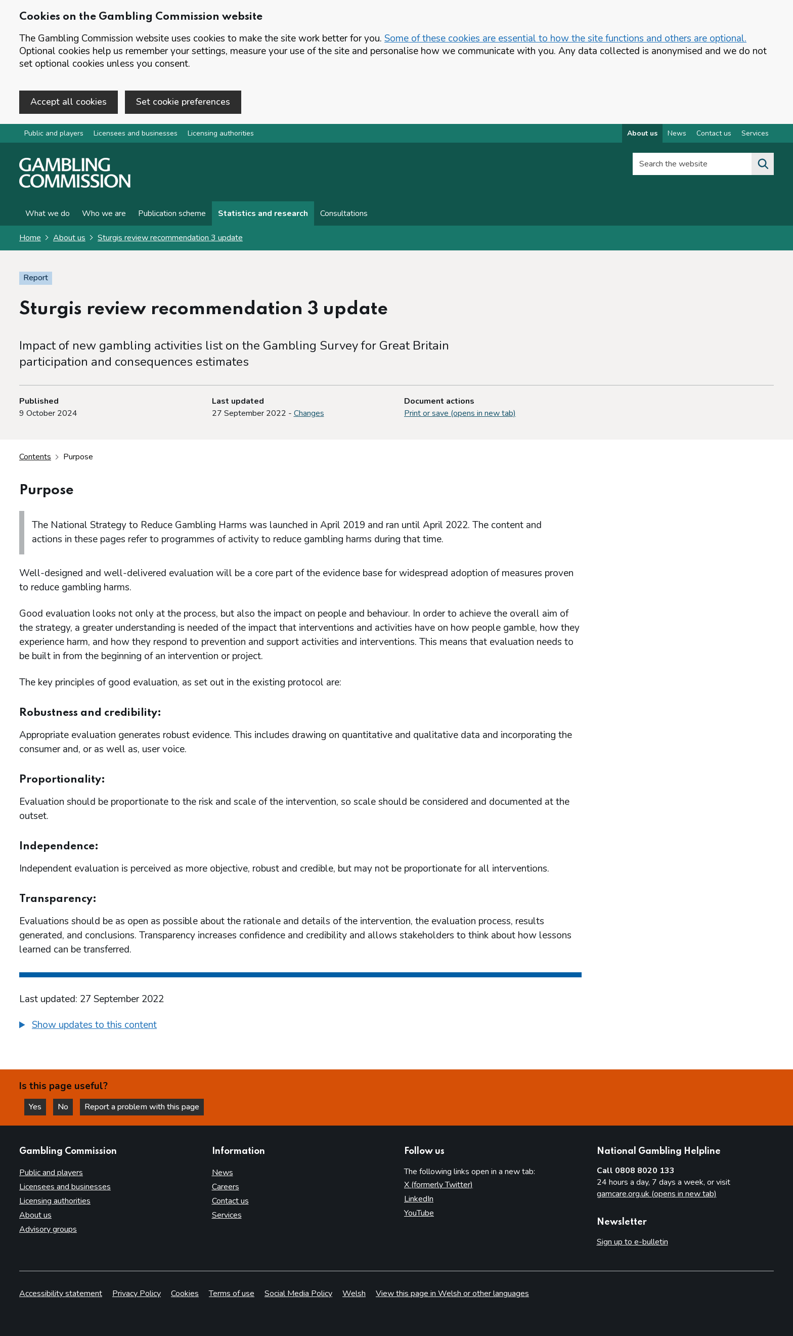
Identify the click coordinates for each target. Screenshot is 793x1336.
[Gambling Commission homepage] (74, 185)
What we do (47, 213)
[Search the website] (763, 164)
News (222, 1172)
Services (227, 1215)
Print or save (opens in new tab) (460, 413)
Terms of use (231, 1293)
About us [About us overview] (642, 133)
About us (69, 237)
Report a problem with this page (141, 1106)
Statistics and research (263, 213)
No (65, 1106)
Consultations (344, 213)
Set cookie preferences (183, 102)
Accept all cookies (68, 102)
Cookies (185, 1293)
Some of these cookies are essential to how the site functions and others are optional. (565, 38)
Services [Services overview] (755, 133)
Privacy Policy (136, 1293)
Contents (35, 456)
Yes (37, 1106)
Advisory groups (48, 1229)
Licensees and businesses (136, 133)
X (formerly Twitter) (438, 1184)
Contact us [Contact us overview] (713, 133)
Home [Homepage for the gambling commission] (30, 237)
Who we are (104, 213)
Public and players (53, 133)
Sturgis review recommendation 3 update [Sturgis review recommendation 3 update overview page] (170, 237)
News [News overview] (677, 133)
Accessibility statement (60, 1293)
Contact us (230, 1200)
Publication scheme (172, 213)
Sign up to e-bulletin (632, 1241)
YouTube (419, 1213)
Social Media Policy (298, 1293)
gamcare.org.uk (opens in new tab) (657, 1193)
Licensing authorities (221, 133)
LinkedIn (418, 1198)
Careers (225, 1186)
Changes (309, 413)
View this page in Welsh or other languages (452, 1293)
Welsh (354, 1293)
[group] (300, 1026)
